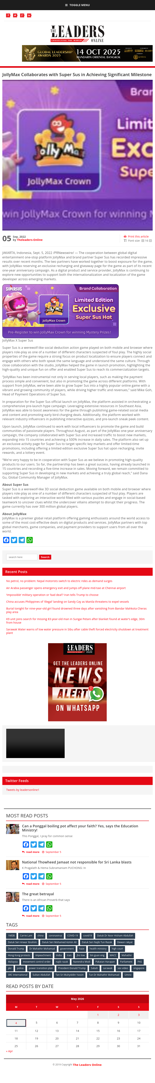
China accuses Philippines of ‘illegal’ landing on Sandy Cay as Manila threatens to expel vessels (67, 601)
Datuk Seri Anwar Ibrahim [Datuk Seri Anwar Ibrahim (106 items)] (22, 942)
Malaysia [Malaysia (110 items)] (13, 961)
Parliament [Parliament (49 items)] (127, 961)
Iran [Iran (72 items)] (70, 955)
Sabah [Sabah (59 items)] (95, 967)
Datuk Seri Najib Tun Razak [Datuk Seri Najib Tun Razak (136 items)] (97, 942)
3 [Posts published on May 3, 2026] (139, 1014)
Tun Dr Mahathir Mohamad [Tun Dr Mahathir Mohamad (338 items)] (104, 974)
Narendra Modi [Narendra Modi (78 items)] (82, 961)
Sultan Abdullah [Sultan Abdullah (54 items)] (42, 974)
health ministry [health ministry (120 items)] (98, 948)
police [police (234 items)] (20, 967)
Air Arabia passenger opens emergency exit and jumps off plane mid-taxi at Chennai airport (66, 588)
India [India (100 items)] (59, 955)
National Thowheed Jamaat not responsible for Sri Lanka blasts (76, 862)
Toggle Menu (77, 5)
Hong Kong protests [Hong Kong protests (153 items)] (19, 955)
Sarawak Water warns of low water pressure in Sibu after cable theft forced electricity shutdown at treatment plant (77, 631)
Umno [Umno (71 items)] (128, 974)
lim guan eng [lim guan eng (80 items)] (98, 955)
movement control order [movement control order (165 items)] (37, 961)
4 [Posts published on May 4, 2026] (16, 1021)
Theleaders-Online (29, 240)
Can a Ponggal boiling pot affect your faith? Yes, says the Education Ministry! (80, 828)
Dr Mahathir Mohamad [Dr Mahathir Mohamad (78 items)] (42, 948)
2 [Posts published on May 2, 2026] (118, 1014)
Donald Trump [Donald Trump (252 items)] (16, 948)
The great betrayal (38, 894)
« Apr (9, 1049)
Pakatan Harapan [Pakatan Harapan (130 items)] (106, 961)
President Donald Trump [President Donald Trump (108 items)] (72, 967)
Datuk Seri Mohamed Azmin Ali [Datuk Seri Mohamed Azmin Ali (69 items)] (59, 942)
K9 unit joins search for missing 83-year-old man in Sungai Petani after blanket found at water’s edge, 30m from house (75, 620)
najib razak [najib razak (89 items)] (62, 961)
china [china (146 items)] (41, 935)
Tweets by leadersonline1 (22, 790)
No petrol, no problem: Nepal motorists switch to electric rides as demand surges (59, 581)
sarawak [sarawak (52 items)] (108, 967)
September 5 (51, 852)
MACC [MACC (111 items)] (114, 955)
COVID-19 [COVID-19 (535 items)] (73, 935)
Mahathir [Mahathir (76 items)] (128, 955)
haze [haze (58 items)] (82, 948)
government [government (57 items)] (67, 948)
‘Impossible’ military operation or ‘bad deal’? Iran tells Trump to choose (52, 595)
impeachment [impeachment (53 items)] (43, 955)
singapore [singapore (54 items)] (140, 967)
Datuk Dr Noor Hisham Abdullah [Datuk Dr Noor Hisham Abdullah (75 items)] (116, 935)
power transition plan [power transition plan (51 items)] (41, 967)
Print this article (136, 236)
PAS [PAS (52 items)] (141, 961)
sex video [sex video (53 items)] (124, 967)
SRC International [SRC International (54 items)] (17, 974)
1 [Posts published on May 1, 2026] (98, 1014)
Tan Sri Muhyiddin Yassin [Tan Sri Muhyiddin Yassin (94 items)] (70, 974)
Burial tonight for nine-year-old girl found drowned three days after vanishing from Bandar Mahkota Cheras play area (76, 610)
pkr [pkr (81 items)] (10, 967)
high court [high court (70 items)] (118, 948)
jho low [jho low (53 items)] (82, 955)
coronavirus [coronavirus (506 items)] (56, 935)
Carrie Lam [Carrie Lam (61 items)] (26, 935)
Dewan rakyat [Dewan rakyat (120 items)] (125, 942)
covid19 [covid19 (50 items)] (88, 935)
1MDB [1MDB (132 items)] (11, 935)
